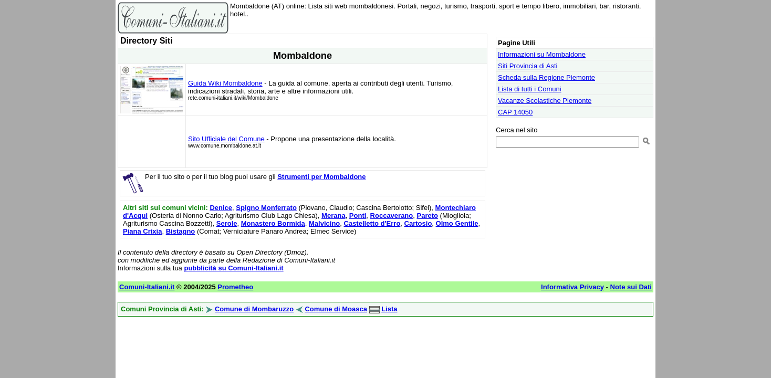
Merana (333, 215)
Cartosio (418, 223)
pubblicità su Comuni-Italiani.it (233, 268)
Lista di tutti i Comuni (529, 89)
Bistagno (180, 231)
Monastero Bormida (273, 223)
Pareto (426, 215)
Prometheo (235, 287)
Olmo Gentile (457, 223)
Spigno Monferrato (266, 208)
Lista (389, 309)
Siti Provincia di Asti (527, 66)
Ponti (358, 215)
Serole (226, 223)
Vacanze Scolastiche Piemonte (544, 100)
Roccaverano (391, 215)
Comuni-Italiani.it (146, 287)
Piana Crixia (142, 231)
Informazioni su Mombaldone (542, 54)
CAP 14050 (515, 112)
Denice (221, 208)
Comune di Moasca (336, 309)
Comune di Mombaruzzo (254, 309)
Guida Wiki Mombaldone (225, 83)
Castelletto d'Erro (372, 223)
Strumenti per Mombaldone (321, 177)
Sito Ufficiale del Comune (226, 139)
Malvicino (324, 223)
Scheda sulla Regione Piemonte (546, 77)
